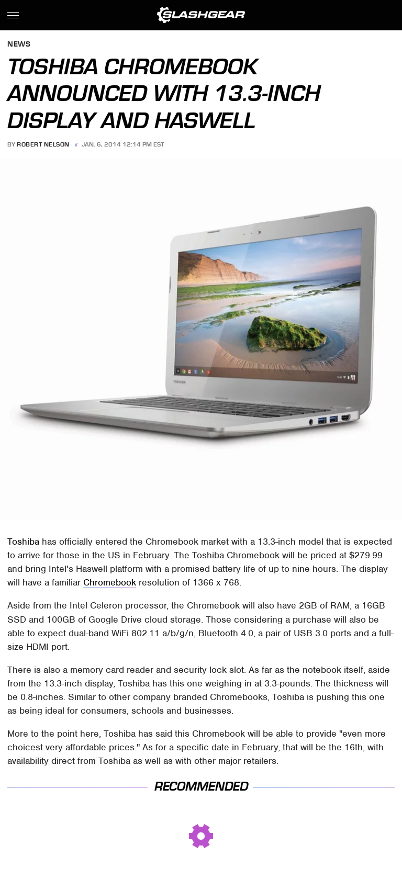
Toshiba (23, 541)
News (18, 44)
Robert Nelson (43, 144)
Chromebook (109, 582)
